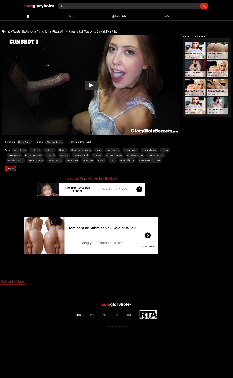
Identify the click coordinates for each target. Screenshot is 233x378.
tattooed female (127, 160)
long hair (97, 155)
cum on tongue (130, 150)
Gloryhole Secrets (54, 142)
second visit (88, 160)
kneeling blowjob (81, 155)
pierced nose (72, 160)
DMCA (104, 359)
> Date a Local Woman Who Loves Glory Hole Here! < (91, 178)
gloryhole (51, 155)
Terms (78, 359)
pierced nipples (55, 160)
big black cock (20, 150)
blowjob (62, 150)
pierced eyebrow (36, 160)
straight (101, 160)
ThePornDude (119, 16)
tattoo (112, 160)
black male (49, 150)
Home (28, 16)
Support (128, 359)
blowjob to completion (81, 150)
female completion (33, 155)
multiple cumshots (135, 155)
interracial (64, 155)
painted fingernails (15, 160)
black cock (35, 150)
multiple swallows (155, 155)
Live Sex (167, 16)
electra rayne (14, 155)
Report (11, 168)
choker (99, 150)
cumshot (165, 150)
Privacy (91, 359)
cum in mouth (113, 150)
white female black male (149, 160)
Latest (71, 16)
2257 (116, 359)
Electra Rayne (24, 142)
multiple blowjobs (114, 155)
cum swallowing (149, 150)
